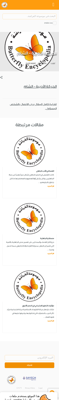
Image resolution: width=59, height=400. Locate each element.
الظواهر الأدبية (31, 62)
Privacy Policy (30, 388)
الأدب (53, 62)
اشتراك (29, 365)
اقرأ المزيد (50, 186)
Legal (40, 388)
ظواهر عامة (42, 62)
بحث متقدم (48, 23)
